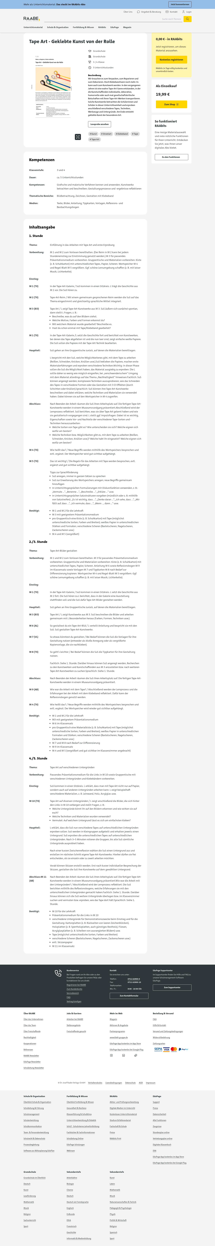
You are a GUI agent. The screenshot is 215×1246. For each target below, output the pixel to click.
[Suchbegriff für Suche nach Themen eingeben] (113, 19)
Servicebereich (73, 993)
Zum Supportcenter (172, 987)
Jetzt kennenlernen (180, 4)
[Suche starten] (188, 19)
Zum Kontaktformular (129, 995)
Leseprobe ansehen (99, 124)
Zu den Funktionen (171, 157)
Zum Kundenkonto (74, 989)
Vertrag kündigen (74, 1001)
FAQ (68, 997)
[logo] (32, 19)
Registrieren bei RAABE (76, 985)
